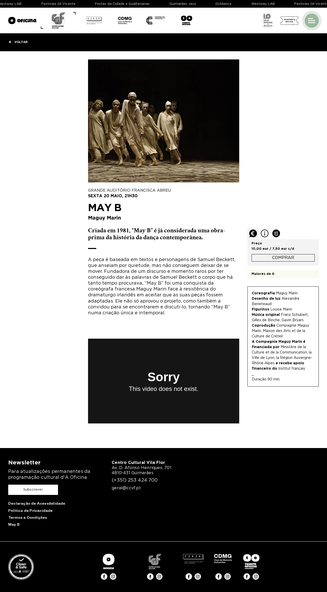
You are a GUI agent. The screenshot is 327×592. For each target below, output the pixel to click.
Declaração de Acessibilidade (36, 504)
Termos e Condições (27, 518)
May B (14, 525)
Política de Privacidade (30, 511)
